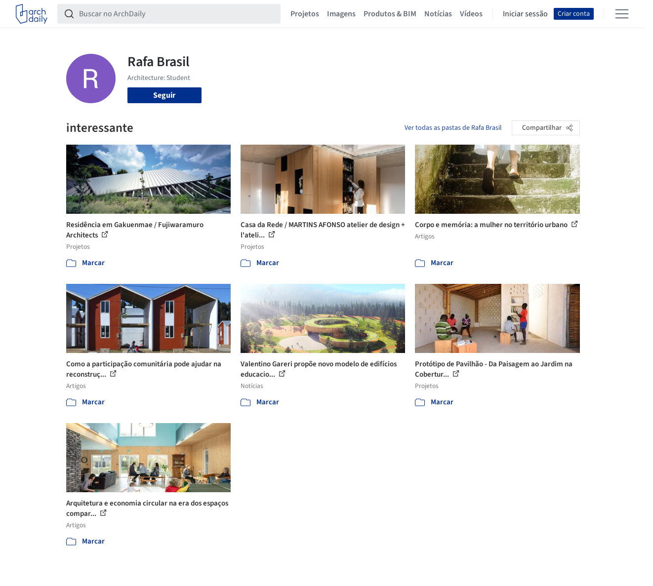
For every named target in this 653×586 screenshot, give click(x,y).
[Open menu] (622, 14)
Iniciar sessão (525, 13)
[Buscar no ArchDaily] (177, 14)
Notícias (438, 13)
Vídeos (471, 13)
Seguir (164, 95)
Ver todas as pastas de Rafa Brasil (453, 127)
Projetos (304, 13)
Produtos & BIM (390, 13)
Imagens (341, 13)
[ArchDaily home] (31, 14)
